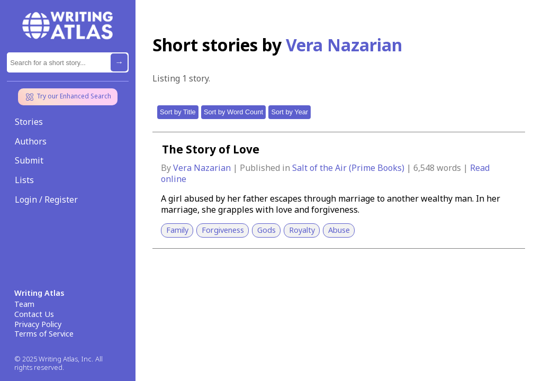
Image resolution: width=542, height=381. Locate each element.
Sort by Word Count (233, 112)
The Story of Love (210, 149)
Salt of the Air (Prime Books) (349, 168)
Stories (29, 122)
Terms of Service (44, 334)
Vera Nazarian (203, 168)
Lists (24, 180)
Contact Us (34, 314)
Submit (29, 160)
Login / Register (46, 199)
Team (24, 304)
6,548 (424, 168)
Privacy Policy (37, 324)
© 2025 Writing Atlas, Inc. (53, 359)
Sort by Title (178, 112)
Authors (31, 141)
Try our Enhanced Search (67, 97)
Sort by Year (289, 112)
